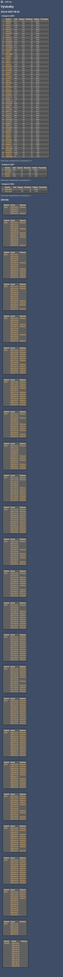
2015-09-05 (14, 547)
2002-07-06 (16, 966)
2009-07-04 (14, 743)
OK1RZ (8, 25)
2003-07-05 (14, 934)
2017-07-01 (14, 488)
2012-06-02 (14, 649)
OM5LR (8, 80)
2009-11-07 (14, 734)
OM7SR (8, 115)
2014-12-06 (14, 573)
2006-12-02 (14, 828)
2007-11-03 (14, 798)
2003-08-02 (14, 932)
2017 (6, 477)
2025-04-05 (14, 239)
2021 (6, 350)
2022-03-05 (14, 336)
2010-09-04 (14, 707)
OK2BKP (9, 41)
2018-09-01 (14, 452)
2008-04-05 (14, 781)
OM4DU (8, 124)
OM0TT (8, 74)
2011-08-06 (14, 677)
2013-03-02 (14, 623)
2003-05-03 (16, 945)
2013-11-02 (14, 607)
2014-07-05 (14, 583)
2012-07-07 (14, 647)
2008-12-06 (14, 764)
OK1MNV (9, 46)
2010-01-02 (14, 723)
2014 (6, 573)
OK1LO (8, 89)
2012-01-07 (14, 659)
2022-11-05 (14, 320)
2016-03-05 (14, 528)
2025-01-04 (14, 245)
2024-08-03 (14, 262)
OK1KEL (9, 37)
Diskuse (23, 207)
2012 (6, 637)
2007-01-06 (14, 819)
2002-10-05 (16, 960)
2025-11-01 (14, 224)
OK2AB (8, 64)
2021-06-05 (14, 362)
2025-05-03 (14, 237)
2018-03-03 (14, 464)
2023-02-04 (14, 307)
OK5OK (8, 144)
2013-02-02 (14, 625)
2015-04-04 (14, 557)
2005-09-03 (14, 866)
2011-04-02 (14, 685)
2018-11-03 (14, 448)
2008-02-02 (14, 785)
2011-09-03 (14, 675)
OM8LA (8, 107)
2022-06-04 (14, 330)
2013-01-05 (14, 627)
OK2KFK (9, 91)
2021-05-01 (14, 364)
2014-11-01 (14, 575)
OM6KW (8, 21)
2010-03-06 (14, 719)
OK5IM (8, 99)
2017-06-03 (14, 490)
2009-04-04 (14, 749)
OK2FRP (9, 33)
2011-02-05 (14, 689)
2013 (6, 605)
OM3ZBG (9, 150)
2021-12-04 (14, 350)
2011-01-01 (14, 691)
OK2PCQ (9, 152)
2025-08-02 (14, 231)
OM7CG (8, 111)
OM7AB (8, 31)
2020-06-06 (14, 394)
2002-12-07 (16, 955)
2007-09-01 (14, 802)
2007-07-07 (14, 806)
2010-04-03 (14, 717)
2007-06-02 (14, 808)
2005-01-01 (14, 882)
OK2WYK (9, 44)
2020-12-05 (14, 382)
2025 (6, 222)
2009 (6, 732)
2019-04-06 (14, 430)
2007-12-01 (14, 796)
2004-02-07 (14, 912)
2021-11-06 (14, 352)
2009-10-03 (14, 736)
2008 (6, 764)
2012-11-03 (14, 639)
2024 (6, 254)
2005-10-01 (14, 864)
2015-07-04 (14, 551)
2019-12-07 (14, 414)
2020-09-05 (14, 388)
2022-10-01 (14, 322)
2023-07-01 (14, 296)
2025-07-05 (14, 233)
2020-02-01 (14, 402)
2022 (6, 318)
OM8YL (8, 62)
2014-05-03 (14, 587)
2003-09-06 (14, 930)
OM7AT (8, 85)
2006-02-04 (14, 848)
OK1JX (7, 174)
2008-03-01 (14, 783)
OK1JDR (9, 50)
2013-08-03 (14, 613)
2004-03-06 (14, 910)
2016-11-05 (14, 511)
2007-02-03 (14, 817)
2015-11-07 (14, 543)
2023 (6, 286)
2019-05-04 (14, 428)
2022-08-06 (14, 326)
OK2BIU (8, 56)
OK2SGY (9, 93)
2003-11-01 (14, 926)
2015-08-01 (14, 549)
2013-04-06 (14, 621)
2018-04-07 (14, 462)
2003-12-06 (14, 924)
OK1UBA (9, 68)
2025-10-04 (14, 226)
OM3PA (8, 23)
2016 (6, 509)
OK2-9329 (8, 191)
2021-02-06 (14, 370)
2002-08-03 (16, 964)
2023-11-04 (14, 288)
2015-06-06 (14, 553)
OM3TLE (9, 126)
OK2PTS (9, 66)
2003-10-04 (14, 928)
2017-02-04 (14, 498)
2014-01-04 (14, 596)
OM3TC (8, 60)
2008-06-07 (14, 776)
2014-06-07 (14, 585)
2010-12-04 (14, 700)
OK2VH (8, 78)
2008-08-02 (14, 772)
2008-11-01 (14, 766)
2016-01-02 (14, 532)
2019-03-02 (14, 432)
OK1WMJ (9, 109)
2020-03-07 (14, 400)
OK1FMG (9, 103)
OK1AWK (8, 172)
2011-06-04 (14, 681)
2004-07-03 (14, 902)
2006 (6, 828)
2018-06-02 (14, 458)
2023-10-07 (14, 290)
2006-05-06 (14, 842)
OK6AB (8, 134)
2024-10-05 (14, 258)
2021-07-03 (14, 360)
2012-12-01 (14, 637)
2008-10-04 (14, 768)
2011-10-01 (14, 673)
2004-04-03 (14, 908)
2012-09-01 (14, 643)
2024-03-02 (14, 273)
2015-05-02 (14, 555)
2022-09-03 (14, 324)
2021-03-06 (14, 368)
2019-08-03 (14, 422)
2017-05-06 (14, 492)
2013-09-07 (14, 611)
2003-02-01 (16, 951)
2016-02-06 (14, 530)
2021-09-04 (14, 356)
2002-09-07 (16, 962)
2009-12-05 (14, 732)
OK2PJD (9, 154)
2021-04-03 (14, 366)
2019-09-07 (14, 420)
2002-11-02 (16, 957)
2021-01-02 (14, 372)
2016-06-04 (14, 522)
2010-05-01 (14, 715)
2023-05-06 (14, 300)
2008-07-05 (14, 774)
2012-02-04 (14, 657)
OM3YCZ (9, 29)
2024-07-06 (14, 264)
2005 (6, 860)
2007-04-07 (14, 812)
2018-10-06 (14, 450)
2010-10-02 (14, 705)
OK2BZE (9, 105)
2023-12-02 (14, 286)
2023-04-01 (14, 303)
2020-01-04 (14, 404)
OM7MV (8, 138)
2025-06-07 (14, 235)
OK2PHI (8, 95)
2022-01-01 (14, 341)
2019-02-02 (14, 434)
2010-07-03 (14, 711)
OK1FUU (9, 87)
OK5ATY (8, 176)
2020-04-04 (14, 398)
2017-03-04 (14, 496)
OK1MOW (9, 48)
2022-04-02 (14, 334)
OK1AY (8, 35)
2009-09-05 (14, 738)
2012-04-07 (14, 653)
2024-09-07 (14, 260)
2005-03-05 (14, 878)
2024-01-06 (14, 277)
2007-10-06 (14, 800)
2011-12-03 (14, 669)
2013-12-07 (14, 605)
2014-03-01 (14, 591)
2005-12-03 (14, 860)
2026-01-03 (14, 213)
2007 (6, 796)
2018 (6, 445)
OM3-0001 (8, 189)
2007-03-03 (14, 815)
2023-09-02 (14, 292)
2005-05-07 (14, 874)
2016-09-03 (14, 515)
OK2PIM (8, 70)
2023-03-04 (14, 305)
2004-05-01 (14, 906)
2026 (6, 207)
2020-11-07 (14, 384)
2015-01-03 (14, 564)
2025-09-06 (14, 229)
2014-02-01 (14, 593)
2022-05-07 (14, 332)
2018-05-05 (14, 460)
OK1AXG (9, 113)
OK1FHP (9, 140)
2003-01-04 (16, 953)
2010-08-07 (14, 709)
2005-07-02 (14, 870)
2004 (6, 892)
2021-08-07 (14, 358)
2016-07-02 (14, 519)
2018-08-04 (14, 454)
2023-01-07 (14, 309)
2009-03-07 (14, 751)
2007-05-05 (14, 810)
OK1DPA (9, 142)
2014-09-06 (14, 579)
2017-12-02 (14, 477)
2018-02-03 (14, 466)
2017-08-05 (14, 486)
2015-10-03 (14, 545)
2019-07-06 (14, 424)
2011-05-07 (14, 683)
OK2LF (8, 58)
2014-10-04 (14, 577)
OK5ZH (8, 136)
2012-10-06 (14, 641)
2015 (6, 541)
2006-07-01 (14, 838)
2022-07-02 (14, 328)
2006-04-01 (14, 844)
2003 (6, 924)
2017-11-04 (14, 479)
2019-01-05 (14, 436)
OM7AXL (9, 82)
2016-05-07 (14, 524)
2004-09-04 (14, 898)
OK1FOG (9, 39)
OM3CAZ (9, 97)
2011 (6, 669)
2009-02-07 (14, 753)
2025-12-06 (14, 222)
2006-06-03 (14, 840)
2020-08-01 (14, 390)
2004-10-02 (14, 896)
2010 (6, 700)
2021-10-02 (14, 354)
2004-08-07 (14, 900)
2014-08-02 (14, 581)
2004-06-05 (14, 904)
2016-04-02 (14, 526)
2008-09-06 (14, 770)
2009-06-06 (14, 745)
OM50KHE (9, 156)
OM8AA (8, 27)
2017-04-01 (14, 494)
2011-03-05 (14, 687)
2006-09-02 (14, 834)
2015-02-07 (14, 562)
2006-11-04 (14, 830)
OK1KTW (9, 146)
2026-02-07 (14, 211)
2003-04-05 (16, 947)
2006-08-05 (14, 836)
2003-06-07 (16, 943)
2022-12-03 (14, 318)
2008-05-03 (14, 779)
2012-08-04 (14, 645)
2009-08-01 (14, 741)
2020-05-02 (14, 396)
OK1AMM (9, 54)
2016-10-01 (14, 513)
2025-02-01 (14, 243)
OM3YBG (9, 148)
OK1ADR (9, 121)
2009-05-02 (14, 747)
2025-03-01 (14, 241)
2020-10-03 (14, 386)
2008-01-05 (14, 787)
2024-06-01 (14, 267)
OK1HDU (8, 170)
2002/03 (7, 943)
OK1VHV (9, 128)
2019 (6, 414)
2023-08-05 (14, 294)
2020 (6, 382)
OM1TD (8, 132)
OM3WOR (9, 101)
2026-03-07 (14, 209)
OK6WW (9, 130)
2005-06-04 (14, 872)
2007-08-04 (14, 804)
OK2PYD (9, 117)
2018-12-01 (14, 445)
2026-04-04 (14, 207)
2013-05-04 (14, 619)
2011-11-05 (14, 671)
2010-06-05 (14, 713)
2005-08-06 (14, 868)
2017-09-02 (14, 483)
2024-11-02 (14, 256)
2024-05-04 (14, 269)
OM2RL (8, 52)
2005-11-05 (14, 862)
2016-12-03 (14, 509)
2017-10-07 (14, 481)
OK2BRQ (9, 119)
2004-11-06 (14, 894)
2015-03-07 (14, 560)
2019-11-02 (14, 416)
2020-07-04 (14, 392)
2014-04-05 (14, 589)
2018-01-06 (14, 468)
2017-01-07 (14, 500)
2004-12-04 (14, 892)
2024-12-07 (14, 254)
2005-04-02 (14, 876)
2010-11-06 (14, 702)
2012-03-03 (14, 655)
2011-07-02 (14, 679)
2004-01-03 (14, 914)
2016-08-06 (14, 517)
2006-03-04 (14, 846)
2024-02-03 (14, 275)
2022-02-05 (14, 338)
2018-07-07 (14, 456)
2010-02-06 (14, 721)
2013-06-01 (14, 617)
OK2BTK (9, 72)
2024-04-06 (14, 271)
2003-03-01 (16, 949)
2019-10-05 (14, 418)
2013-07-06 (14, 615)
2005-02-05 (14, 880)
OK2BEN (9, 76)
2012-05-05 (14, 651)
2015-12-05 (14, 541)
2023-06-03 (14, 298)
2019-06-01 (14, 426)
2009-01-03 (14, 755)
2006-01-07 (14, 850)
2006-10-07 (14, 832)
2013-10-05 (14, 609)
